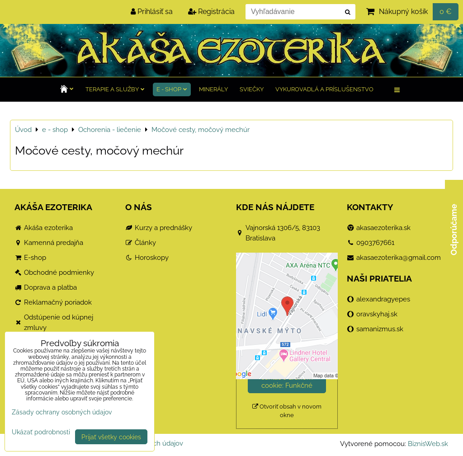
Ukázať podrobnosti (41, 432)
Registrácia (211, 11)
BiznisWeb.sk (428, 444)
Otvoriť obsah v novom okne (286, 410)
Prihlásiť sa (152, 11)
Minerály (213, 89)
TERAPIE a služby (115, 89)
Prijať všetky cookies (111, 437)
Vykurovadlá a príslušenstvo (324, 89)
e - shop (171, 89)
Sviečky (252, 89)
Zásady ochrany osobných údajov (62, 412)
